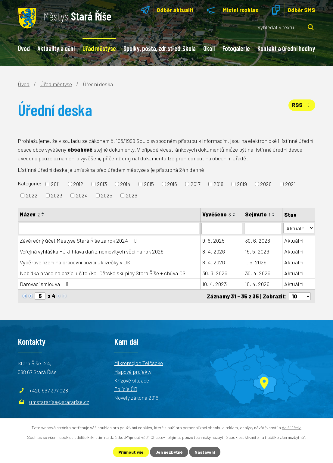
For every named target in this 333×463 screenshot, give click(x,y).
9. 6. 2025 (213, 240)
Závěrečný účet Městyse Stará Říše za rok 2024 (79, 240)
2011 (55, 184)
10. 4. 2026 (257, 284)
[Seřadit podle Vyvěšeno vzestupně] (234, 213)
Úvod (24, 48)
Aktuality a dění (56, 48)
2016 (172, 184)
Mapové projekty (132, 371)
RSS (302, 105)
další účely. (291, 427)
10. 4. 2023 (214, 284)
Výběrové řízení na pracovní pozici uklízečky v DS (75, 262)
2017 (195, 184)
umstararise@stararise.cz (59, 401)
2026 (131, 195)
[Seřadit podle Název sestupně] (43, 215)
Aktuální (293, 240)
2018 (218, 184)
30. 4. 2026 (257, 273)
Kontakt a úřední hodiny (286, 48)
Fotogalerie (236, 48)
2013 (102, 184)
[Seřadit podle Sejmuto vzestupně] (273, 213)
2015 (149, 184)
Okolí (209, 48)
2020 (266, 184)
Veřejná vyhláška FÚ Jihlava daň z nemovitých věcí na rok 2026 (91, 251)
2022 (32, 195)
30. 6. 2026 (257, 240)
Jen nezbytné (169, 452)
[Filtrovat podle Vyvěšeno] (221, 228)
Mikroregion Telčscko (138, 363)
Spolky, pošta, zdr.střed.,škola (159, 48)
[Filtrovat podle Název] (109, 228)
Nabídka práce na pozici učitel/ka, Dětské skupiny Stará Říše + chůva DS (102, 273)
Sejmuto (257, 214)
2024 (82, 195)
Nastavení (205, 452)
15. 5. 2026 (257, 251)
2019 (242, 184)
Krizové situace (131, 380)
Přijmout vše (131, 452)
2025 (106, 195)
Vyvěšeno (216, 214)
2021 (290, 184)
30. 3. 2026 (214, 273)
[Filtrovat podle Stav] (298, 228)
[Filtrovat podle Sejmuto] (262, 228)
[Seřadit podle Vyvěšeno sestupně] (234, 215)
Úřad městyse (99, 48)
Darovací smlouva (45, 284)
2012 (78, 184)
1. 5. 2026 (255, 262)
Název (30, 214)
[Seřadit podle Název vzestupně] (43, 213)
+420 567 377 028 (48, 390)
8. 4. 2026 (213, 251)
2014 (125, 184)
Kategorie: (30, 183)
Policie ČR (125, 389)
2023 (56, 195)
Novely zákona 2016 (136, 397)
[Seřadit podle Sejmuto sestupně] (273, 215)
